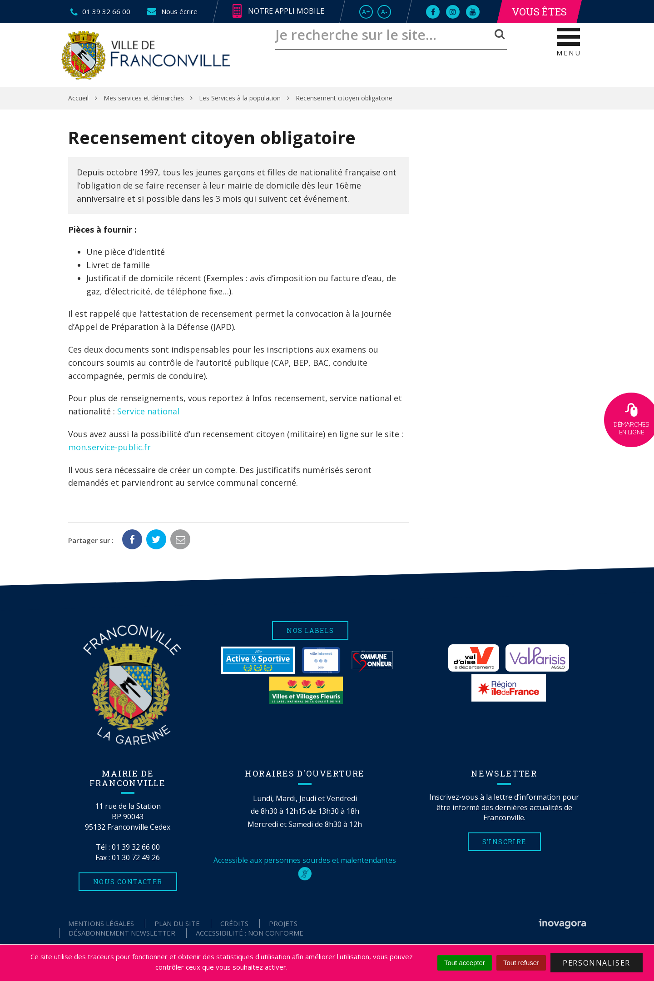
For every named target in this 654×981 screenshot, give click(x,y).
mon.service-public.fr (109, 447)
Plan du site (177, 923)
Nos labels (310, 630)
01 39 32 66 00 (136, 847)
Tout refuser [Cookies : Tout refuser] (521, 962)
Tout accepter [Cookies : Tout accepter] (464, 962)
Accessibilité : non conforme (249, 932)
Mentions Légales (101, 923)
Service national (148, 411)
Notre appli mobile (278, 11)
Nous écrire (172, 11)
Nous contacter (128, 881)
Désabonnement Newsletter (122, 932)
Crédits (234, 923)
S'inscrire (504, 841)
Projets (283, 923)
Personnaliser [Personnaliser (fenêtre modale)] (596, 963)
